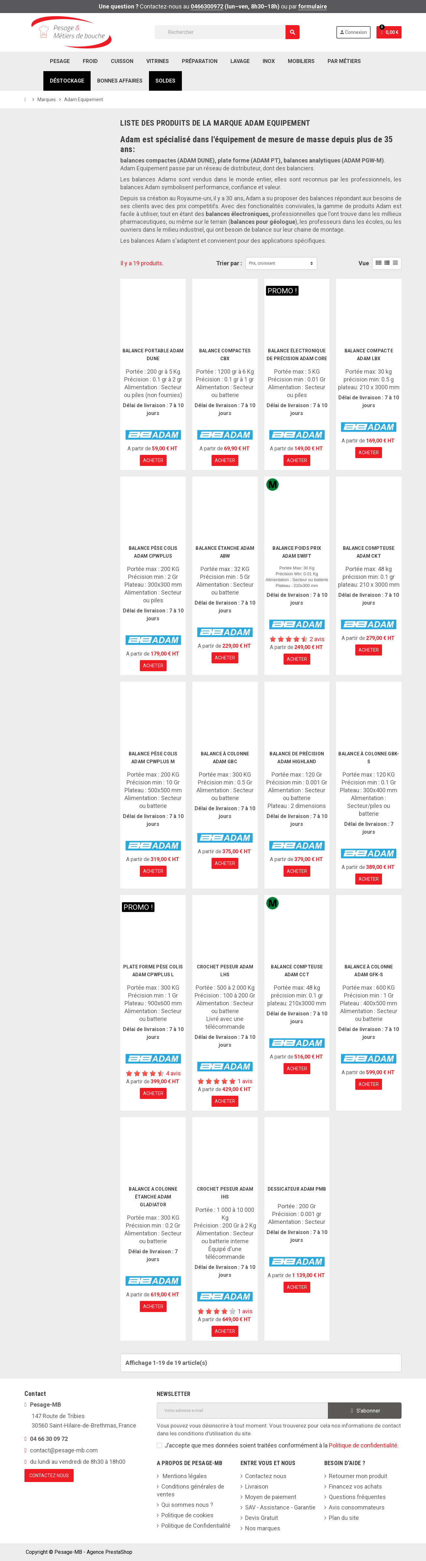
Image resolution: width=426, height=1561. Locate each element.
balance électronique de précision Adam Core (297, 354)
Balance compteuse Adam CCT (297, 970)
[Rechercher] (227, 32)
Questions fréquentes (357, 1496)
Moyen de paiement (270, 1496)
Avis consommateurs (357, 1507)
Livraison (256, 1486)
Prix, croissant (262, 263)
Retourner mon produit (358, 1476)
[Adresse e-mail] (242, 1410)
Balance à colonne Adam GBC (225, 757)
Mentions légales (184, 1476)
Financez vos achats (355, 1486)
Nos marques (262, 1528)
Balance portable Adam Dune (153, 354)
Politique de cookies (187, 1515)
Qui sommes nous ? (187, 1504)
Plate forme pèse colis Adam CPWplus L (153, 970)
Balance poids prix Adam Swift (296, 552)
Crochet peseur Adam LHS (225, 970)
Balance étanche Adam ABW (225, 552)
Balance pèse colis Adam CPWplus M (153, 757)
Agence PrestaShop (109, 1552)
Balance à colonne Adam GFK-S (369, 970)
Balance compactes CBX (225, 354)
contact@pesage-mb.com (64, 1450)
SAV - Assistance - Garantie (280, 1507)
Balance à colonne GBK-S (368, 757)
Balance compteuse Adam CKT (369, 552)
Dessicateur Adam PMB (297, 1189)
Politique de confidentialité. (364, 1445)
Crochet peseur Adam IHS (225, 1192)
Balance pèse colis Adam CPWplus (153, 552)
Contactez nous (265, 1476)
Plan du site (344, 1517)
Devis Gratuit (261, 1517)
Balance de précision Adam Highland (297, 757)
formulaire (312, 6)
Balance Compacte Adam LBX (369, 354)
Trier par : (229, 263)
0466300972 (207, 6)
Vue (364, 263)
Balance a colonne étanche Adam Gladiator (153, 1196)
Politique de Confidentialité (195, 1525)
